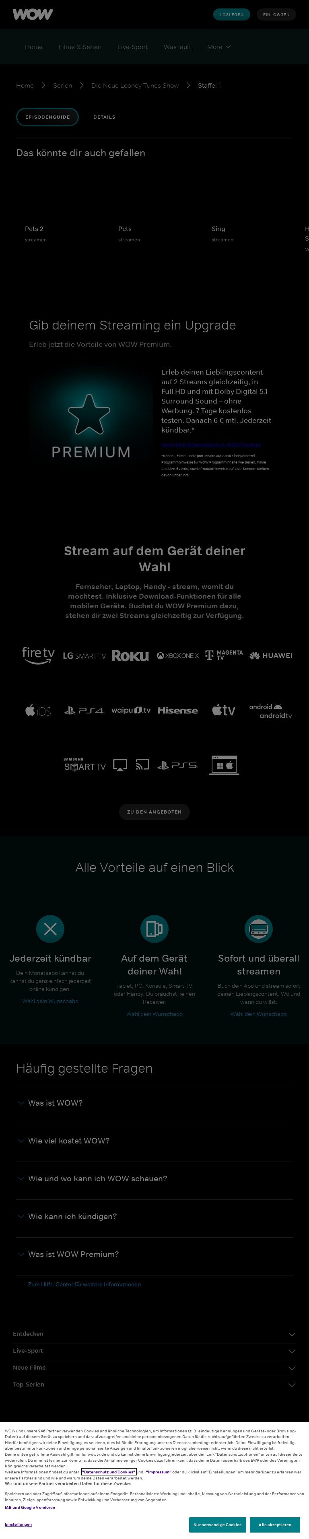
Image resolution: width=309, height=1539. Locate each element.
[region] (154, 1480)
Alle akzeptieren (275, 1524)
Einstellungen (18, 1524)
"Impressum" (159, 1472)
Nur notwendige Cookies (217, 1524)
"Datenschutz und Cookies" (109, 1472)
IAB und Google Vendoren (30, 1507)
